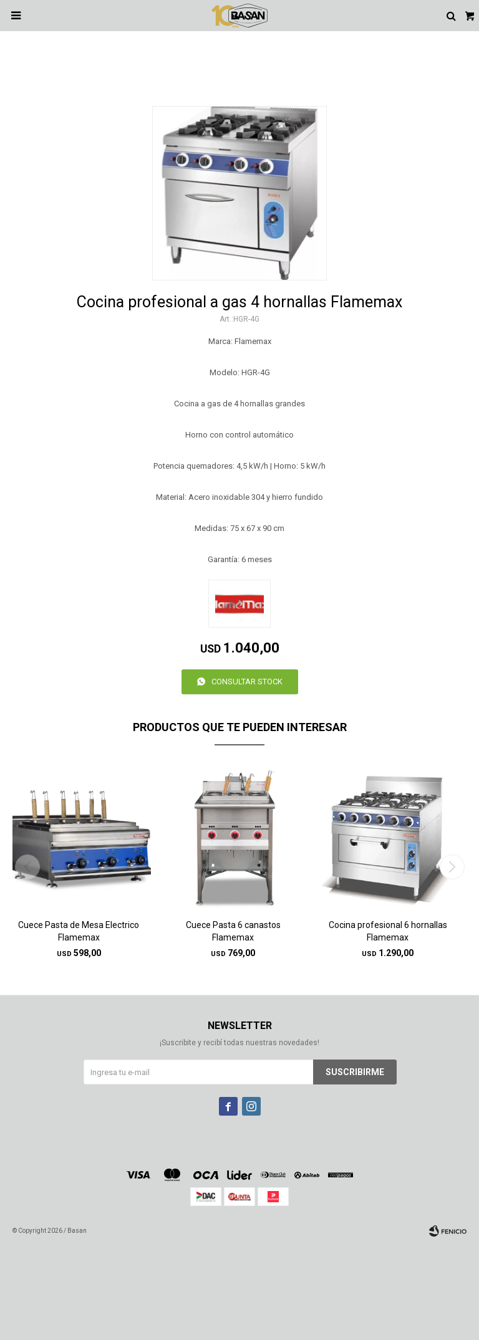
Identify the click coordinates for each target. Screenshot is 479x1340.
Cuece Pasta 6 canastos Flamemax (233, 931)
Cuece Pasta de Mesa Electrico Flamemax (78, 931)
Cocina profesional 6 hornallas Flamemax (388, 931)
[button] (451, 867)
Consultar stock (247, 681)
